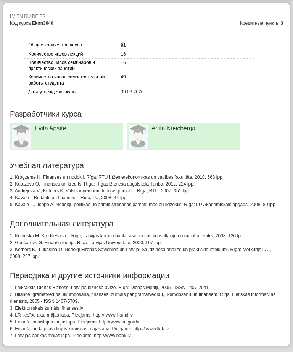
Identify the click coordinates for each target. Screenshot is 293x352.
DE (35, 16)
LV (12, 16)
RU (27, 16)
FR (43, 16)
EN (19, 16)
